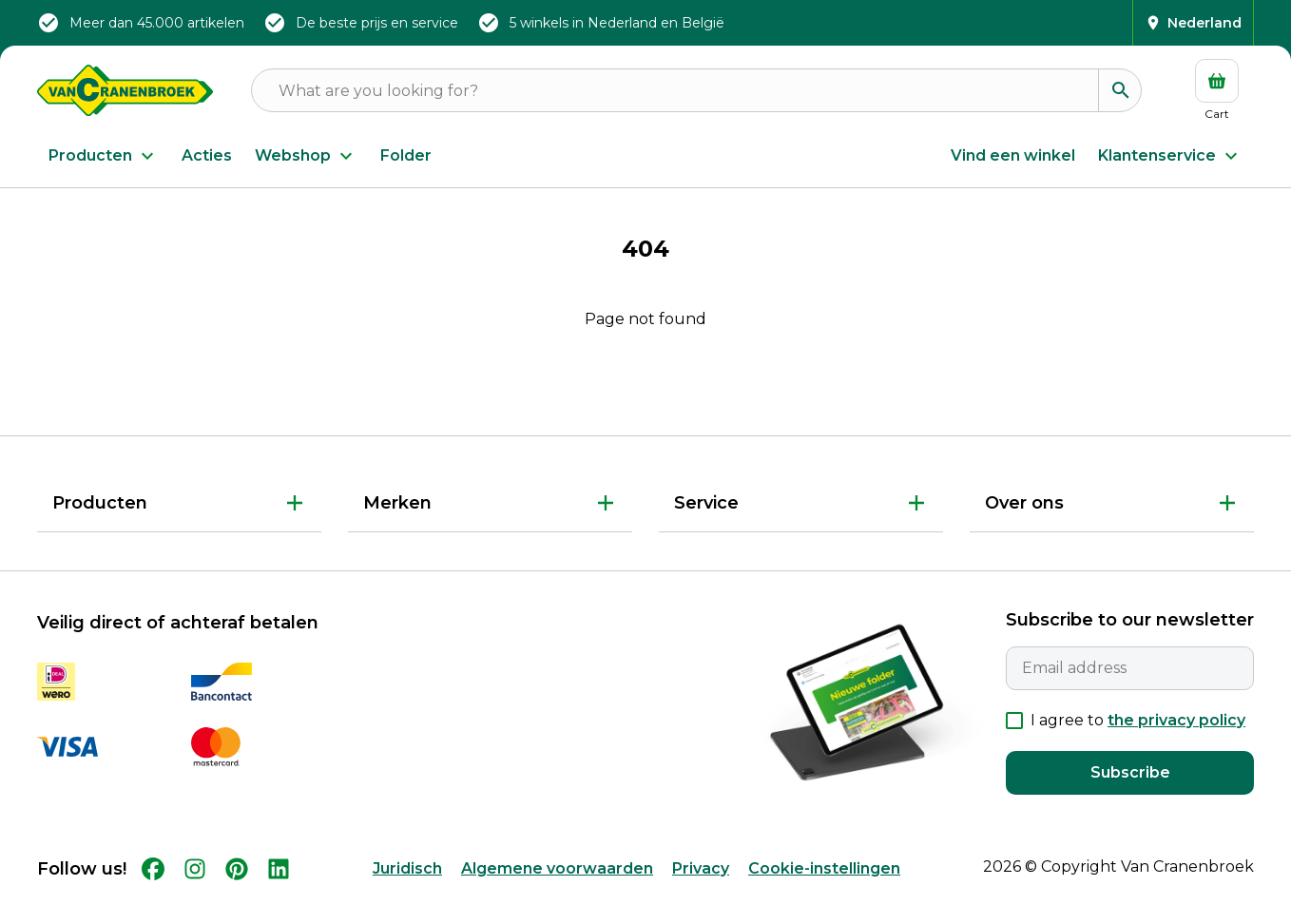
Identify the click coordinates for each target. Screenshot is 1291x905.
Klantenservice (1170, 155)
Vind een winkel (1013, 155)
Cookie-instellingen (824, 868)
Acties (207, 155)
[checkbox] (1014, 720)
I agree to (1138, 720)
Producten (103, 155)
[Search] (1120, 90)
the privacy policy (1176, 720)
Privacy (700, 868)
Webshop (306, 155)
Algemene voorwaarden (557, 868)
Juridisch (407, 868)
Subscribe (1130, 772)
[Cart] (1217, 90)
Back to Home (645, 382)
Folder (406, 155)
